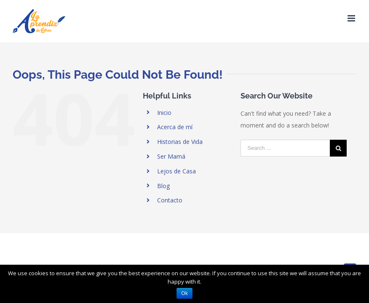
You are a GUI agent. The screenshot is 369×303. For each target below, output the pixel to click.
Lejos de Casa (176, 171)
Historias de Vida (180, 142)
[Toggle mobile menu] (352, 18)
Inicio (164, 113)
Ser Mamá (171, 156)
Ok (184, 293)
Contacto (169, 200)
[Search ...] (285, 148)
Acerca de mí (175, 127)
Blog (163, 186)
